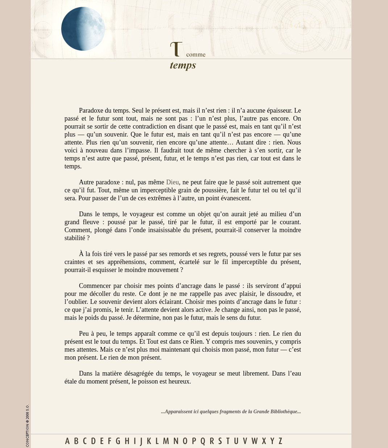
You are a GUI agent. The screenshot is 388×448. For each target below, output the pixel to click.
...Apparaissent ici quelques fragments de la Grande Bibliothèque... (231, 411)
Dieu (172, 182)
